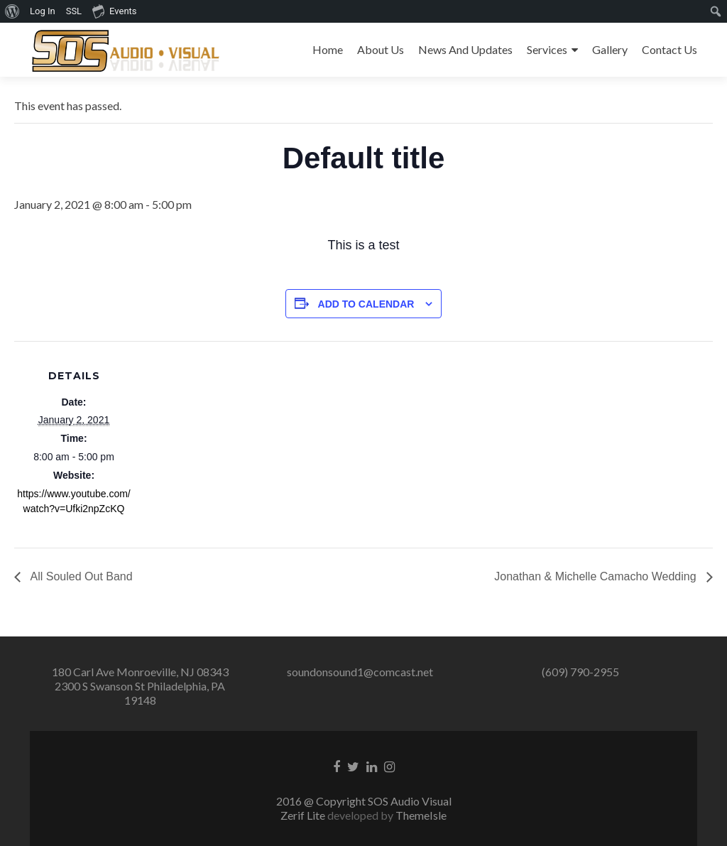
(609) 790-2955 (580, 671)
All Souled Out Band (80, 576)
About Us (380, 49)
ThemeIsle (421, 815)
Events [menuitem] (114, 10)
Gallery (610, 49)
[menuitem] (12, 11)
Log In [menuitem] (42, 11)
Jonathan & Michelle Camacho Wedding (596, 576)
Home (327, 49)
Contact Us (669, 49)
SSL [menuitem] (74, 11)
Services (547, 49)
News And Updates (465, 49)
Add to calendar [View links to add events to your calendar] (366, 304)
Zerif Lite (303, 815)
